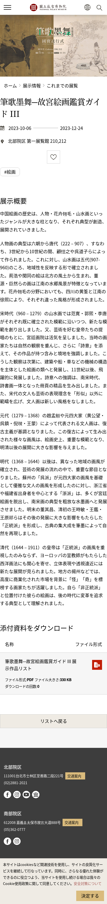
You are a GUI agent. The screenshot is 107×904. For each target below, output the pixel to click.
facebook (7, 794)
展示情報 (32, 85)
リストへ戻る (53, 721)
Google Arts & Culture (35, 794)
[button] (7, 7)
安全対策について (88, 883)
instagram (17, 794)
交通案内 (74, 775)
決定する (90, 895)
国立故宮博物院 (48, 7)
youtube (26, 794)
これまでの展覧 (62, 85)
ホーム (10, 85)
